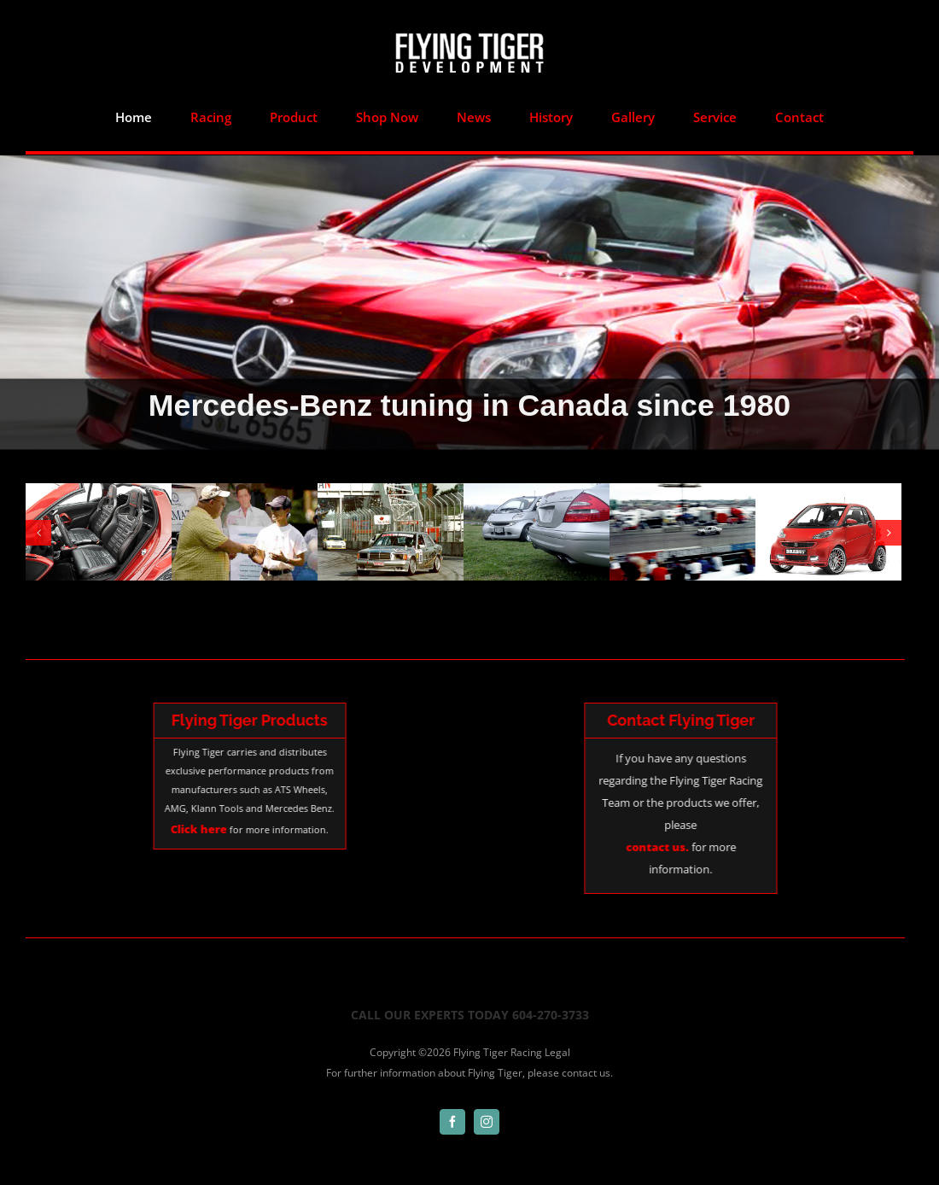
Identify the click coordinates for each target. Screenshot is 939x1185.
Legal (557, 1030)
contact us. (587, 1050)
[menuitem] (134, 117)
